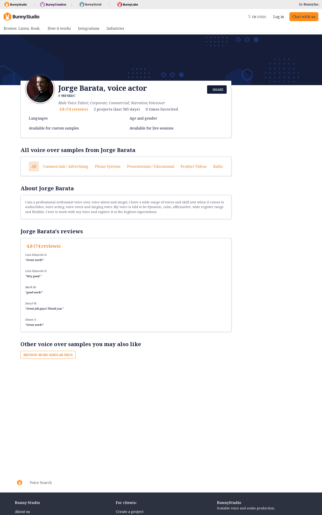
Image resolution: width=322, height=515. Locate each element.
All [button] (33, 166)
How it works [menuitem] (59, 28)
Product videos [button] (194, 166)
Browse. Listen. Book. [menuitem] (22, 28)
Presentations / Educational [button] (150, 166)
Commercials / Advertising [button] (65, 166)
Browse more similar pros (48, 355)
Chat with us (304, 16)
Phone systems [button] (108, 166)
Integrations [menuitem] (88, 28)
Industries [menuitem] (115, 28)
